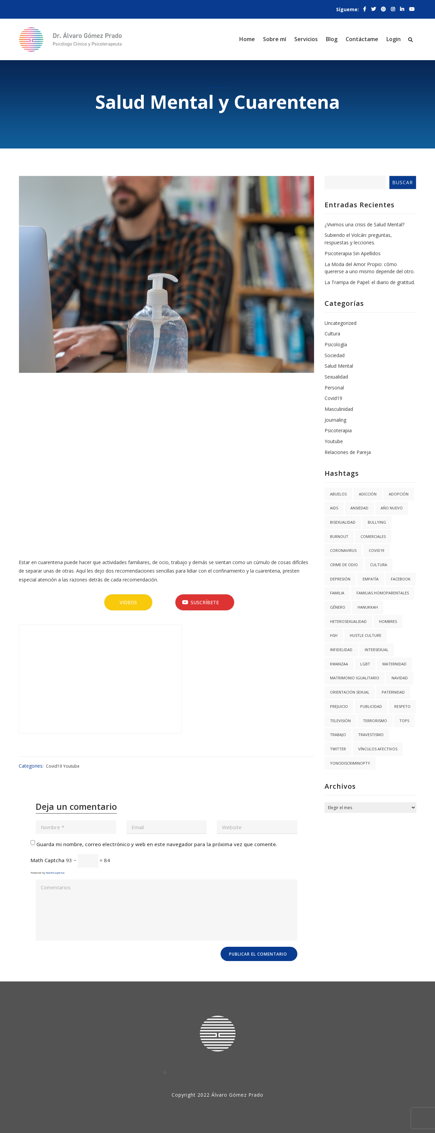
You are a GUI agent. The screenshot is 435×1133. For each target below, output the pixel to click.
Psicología (336, 344)
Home (247, 39)
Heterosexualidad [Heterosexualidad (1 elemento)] (348, 621)
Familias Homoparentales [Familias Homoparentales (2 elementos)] (382, 592)
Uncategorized (340, 323)
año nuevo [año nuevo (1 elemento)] (392, 507)
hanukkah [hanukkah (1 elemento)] (368, 607)
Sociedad (335, 355)
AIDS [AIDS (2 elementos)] (334, 507)
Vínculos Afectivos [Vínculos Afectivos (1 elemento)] (377, 748)
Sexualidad (336, 376)
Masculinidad (339, 409)
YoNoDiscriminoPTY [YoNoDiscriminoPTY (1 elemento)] (350, 763)
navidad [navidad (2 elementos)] (400, 677)
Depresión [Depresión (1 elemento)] (340, 578)
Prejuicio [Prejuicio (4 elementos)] (339, 706)
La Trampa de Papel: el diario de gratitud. (370, 282)
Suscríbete (200, 602)
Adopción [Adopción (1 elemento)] (398, 493)
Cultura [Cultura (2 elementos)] (378, 564)
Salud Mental (339, 366)
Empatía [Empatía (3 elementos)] (371, 578)
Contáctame (362, 39)
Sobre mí (274, 39)
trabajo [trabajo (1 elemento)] (338, 734)
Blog (331, 39)
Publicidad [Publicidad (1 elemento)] (371, 706)
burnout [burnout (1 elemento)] (339, 536)
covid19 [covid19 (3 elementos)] (376, 550)
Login (393, 39)
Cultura (332, 333)
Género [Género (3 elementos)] (337, 607)
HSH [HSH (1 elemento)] (333, 635)
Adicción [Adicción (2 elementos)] (368, 493)
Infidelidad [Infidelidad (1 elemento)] (341, 649)
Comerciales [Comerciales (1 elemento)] (373, 536)
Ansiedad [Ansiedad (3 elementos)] (359, 507)
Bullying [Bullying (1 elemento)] (377, 522)
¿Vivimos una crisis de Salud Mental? (364, 224)
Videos (128, 602)
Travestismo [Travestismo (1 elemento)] (371, 734)
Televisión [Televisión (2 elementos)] (340, 720)
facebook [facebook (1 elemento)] (401, 578)
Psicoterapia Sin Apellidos (353, 253)
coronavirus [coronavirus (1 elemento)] (343, 550)
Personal (334, 387)
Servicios (306, 39)
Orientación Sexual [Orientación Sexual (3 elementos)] (349, 692)
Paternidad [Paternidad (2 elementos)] (393, 692)
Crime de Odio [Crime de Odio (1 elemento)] (344, 564)
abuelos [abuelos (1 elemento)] (338, 493)
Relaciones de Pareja (348, 452)
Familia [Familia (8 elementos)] (337, 592)
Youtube (71, 766)
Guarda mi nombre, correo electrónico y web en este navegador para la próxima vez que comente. (156, 844)
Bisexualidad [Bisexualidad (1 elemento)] (342, 522)
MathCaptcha (55, 872)
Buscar (402, 182)
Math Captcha (48, 860)
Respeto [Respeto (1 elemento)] (402, 706)
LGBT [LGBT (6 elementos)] (365, 663)
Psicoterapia (338, 430)
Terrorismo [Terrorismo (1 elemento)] (375, 720)
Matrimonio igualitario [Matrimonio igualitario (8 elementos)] (354, 677)
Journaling (335, 420)
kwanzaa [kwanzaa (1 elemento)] (339, 663)
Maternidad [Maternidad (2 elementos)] (394, 663)
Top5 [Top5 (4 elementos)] (404, 720)
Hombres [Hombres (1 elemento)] (388, 621)
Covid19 (54, 766)
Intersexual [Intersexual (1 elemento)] (376, 649)
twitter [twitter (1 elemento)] (338, 748)
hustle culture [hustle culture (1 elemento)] (365, 635)
